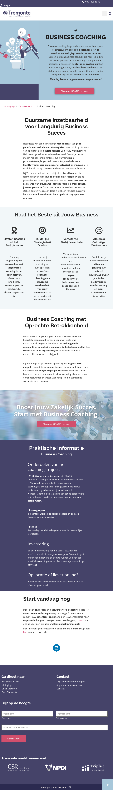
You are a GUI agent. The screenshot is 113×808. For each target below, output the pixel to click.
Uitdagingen (7, 685)
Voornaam (6, 718)
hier (25, 632)
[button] (104, 13)
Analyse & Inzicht (10, 681)
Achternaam (62, 718)
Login (6, 5)
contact (80, 620)
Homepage (9, 106)
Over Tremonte (9, 692)
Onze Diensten (26, 106)
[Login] (1, 5)
